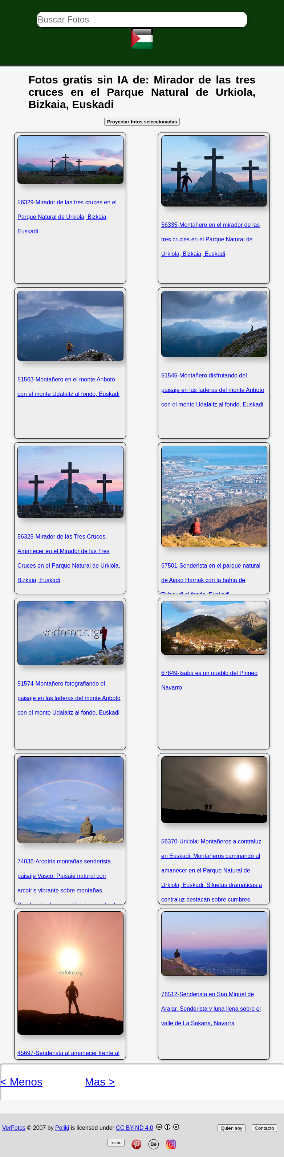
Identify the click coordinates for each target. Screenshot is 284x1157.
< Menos (21, 1082)
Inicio (116, 1142)
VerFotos (13, 1128)
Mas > (100, 1082)
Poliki (62, 1128)
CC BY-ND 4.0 (134, 1128)
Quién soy (231, 1128)
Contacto (264, 1128)
